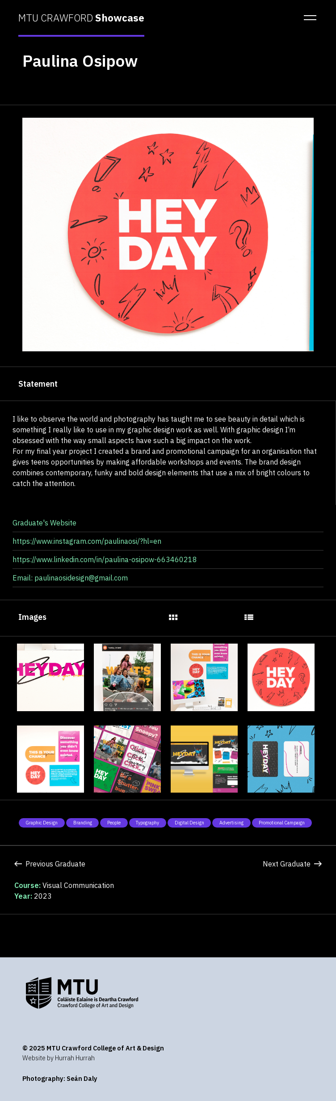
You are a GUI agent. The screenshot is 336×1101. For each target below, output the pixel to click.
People (114, 822)
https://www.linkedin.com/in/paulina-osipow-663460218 (105, 559)
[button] (307, 18)
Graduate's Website (44, 522)
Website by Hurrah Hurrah (58, 1058)
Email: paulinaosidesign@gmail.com (70, 577)
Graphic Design (41, 822)
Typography (147, 822)
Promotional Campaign (282, 822)
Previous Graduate (49, 863)
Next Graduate (292, 863)
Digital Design (189, 822)
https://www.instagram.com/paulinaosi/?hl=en (87, 541)
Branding (82, 822)
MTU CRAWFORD (81, 18)
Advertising (231, 822)
